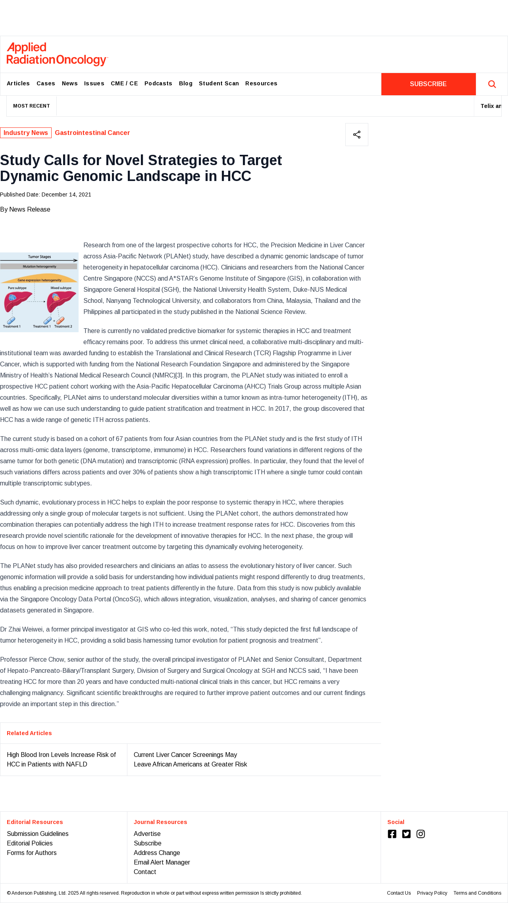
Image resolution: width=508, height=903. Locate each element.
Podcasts (158, 83)
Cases (46, 83)
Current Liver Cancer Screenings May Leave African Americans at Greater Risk (190, 759)
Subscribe (148, 843)
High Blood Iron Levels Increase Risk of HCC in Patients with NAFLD (61, 759)
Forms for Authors (32, 852)
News (70, 83)
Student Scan (219, 83)
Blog (185, 83)
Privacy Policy (432, 893)
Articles (18, 83)
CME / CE (124, 83)
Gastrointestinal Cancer (92, 132)
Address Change (157, 852)
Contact (145, 871)
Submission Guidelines (38, 833)
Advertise (147, 833)
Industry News (26, 132)
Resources (261, 83)
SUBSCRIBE (428, 84)
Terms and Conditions (477, 893)
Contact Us (399, 893)
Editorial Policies (30, 843)
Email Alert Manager (162, 862)
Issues (94, 83)
